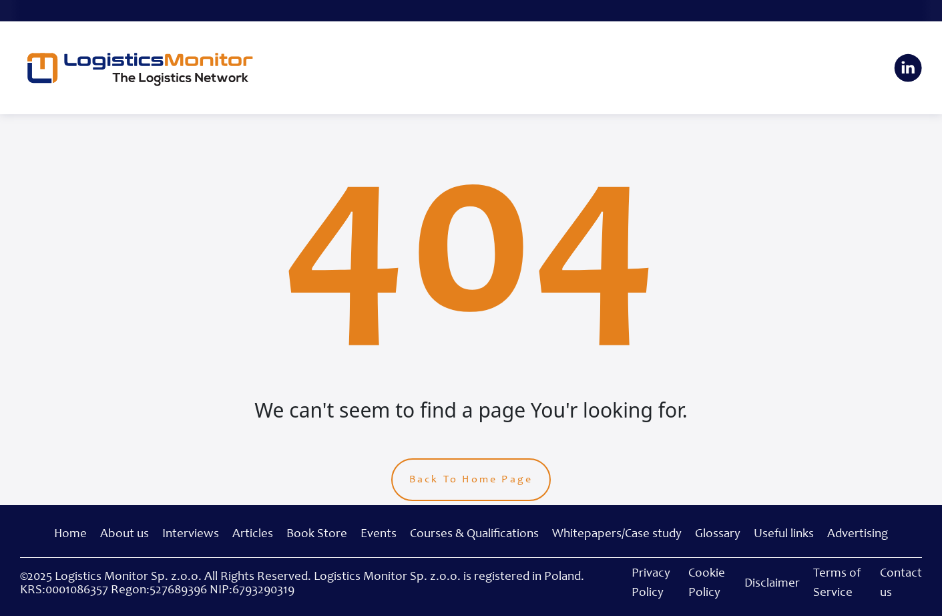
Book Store (316, 534)
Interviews (190, 534)
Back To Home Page (471, 479)
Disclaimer (772, 583)
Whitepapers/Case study (617, 534)
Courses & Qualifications (474, 534)
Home (70, 534)
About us (124, 534)
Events (379, 534)
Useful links (784, 534)
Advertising (857, 534)
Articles (252, 534)
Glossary (717, 534)
